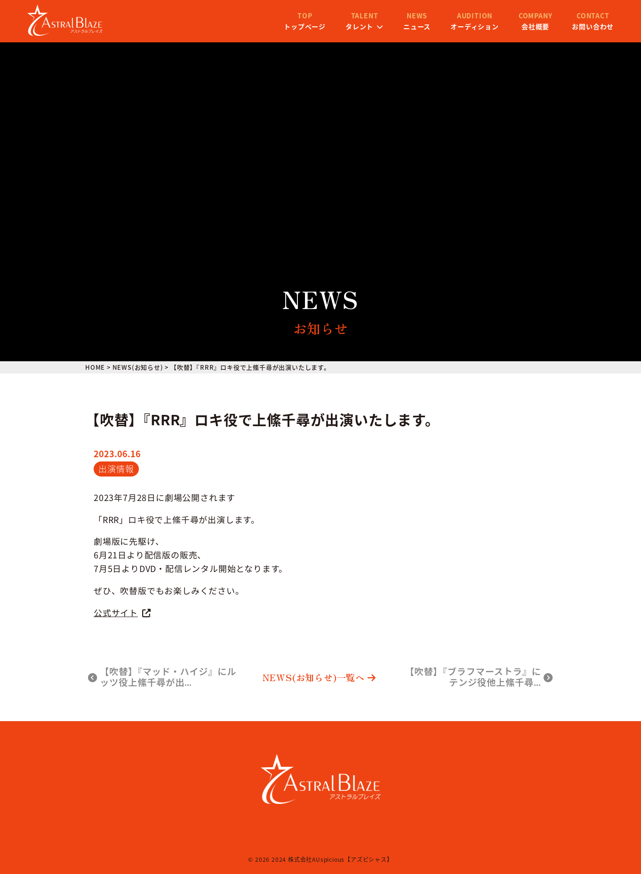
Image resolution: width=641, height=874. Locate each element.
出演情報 (116, 468)
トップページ (247, 27)
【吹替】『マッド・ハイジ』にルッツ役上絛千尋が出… (162, 677)
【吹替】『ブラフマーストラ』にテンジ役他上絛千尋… (479, 677)
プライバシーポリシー (336, 830)
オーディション (417, 27)
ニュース (359, 27)
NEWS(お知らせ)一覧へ (319, 677)
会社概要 (478, 27)
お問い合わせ (535, 27)
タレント (307, 27)
